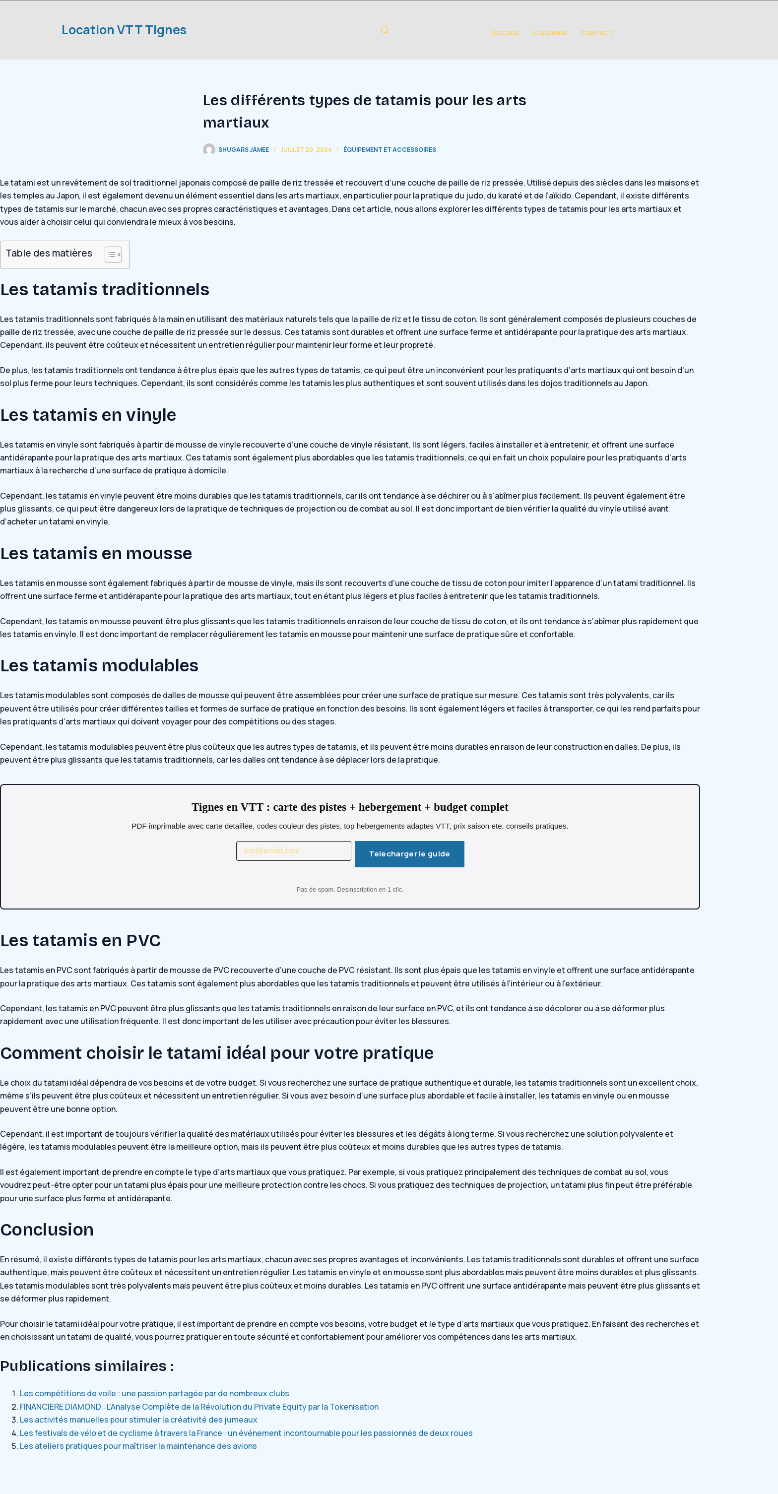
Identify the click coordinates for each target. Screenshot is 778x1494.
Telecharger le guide (410, 853)
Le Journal (549, 33)
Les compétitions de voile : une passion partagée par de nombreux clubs (154, 1393)
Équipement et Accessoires (389, 149)
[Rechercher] (385, 30)
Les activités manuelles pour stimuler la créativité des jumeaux (139, 1419)
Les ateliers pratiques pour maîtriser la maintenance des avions (138, 1445)
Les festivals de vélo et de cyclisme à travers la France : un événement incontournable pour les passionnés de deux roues (246, 1433)
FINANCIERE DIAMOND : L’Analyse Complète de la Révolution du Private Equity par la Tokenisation (199, 1406)
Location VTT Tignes (124, 29)
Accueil (505, 33)
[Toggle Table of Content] (108, 254)
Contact (597, 33)
